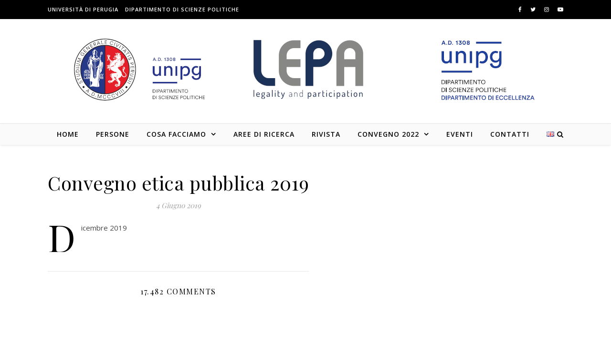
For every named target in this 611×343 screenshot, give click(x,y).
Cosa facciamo (176, 134)
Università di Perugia (83, 9)
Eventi (459, 134)
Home (68, 134)
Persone (112, 134)
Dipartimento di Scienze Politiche (182, 9)
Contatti (509, 134)
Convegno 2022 (388, 134)
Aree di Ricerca (264, 134)
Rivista (326, 134)
